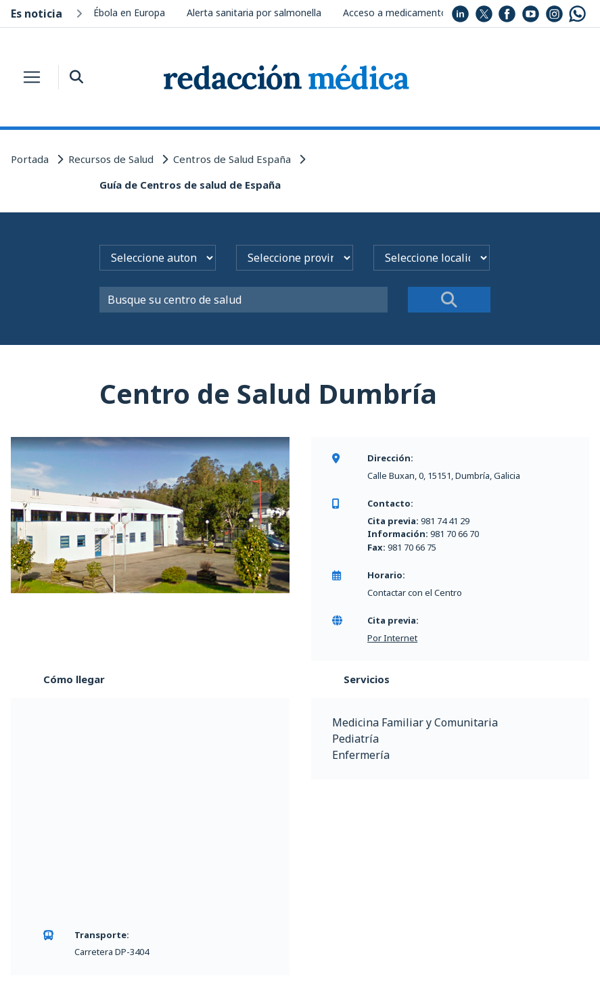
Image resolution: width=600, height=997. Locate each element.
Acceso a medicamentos (397, 12)
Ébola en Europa (129, 12)
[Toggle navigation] (32, 77)
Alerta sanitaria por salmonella (254, 12)
